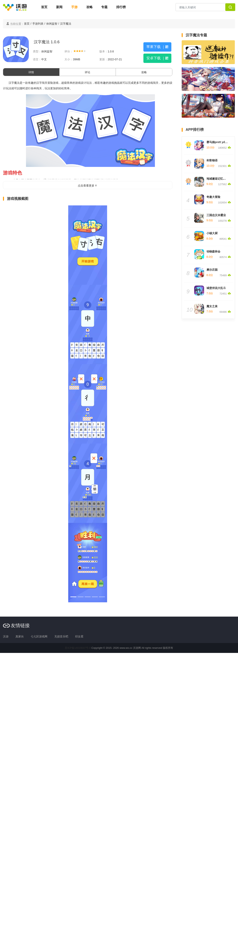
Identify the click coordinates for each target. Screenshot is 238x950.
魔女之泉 (212, 306)
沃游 (6, 636)
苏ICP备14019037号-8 (78, 647)
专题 (104, 7)
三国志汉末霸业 (216, 215)
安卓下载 (157, 58)
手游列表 (37, 23)
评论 (87, 72)
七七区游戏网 (39, 636)
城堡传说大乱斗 (216, 288)
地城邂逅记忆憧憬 (217, 178)
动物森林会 (213, 251)
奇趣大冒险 (213, 196)
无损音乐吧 (61, 636)
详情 (31, 72)
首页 (44, 7)
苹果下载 (157, 47)
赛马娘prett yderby (218, 142)
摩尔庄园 (212, 269)
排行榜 (121, 7)
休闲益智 (51, 23)
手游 (74, 7)
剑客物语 (212, 160)
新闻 (59, 7)
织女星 (79, 636)
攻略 (89, 7)
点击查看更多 (88, 185)
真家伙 (19, 636)
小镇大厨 (212, 233)
